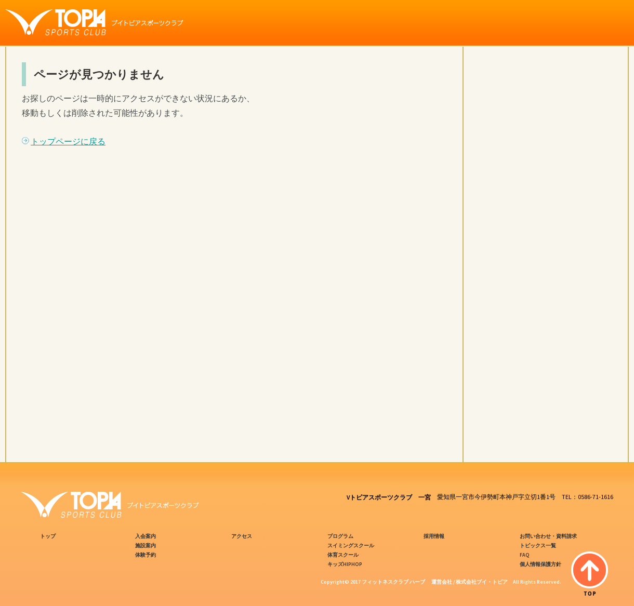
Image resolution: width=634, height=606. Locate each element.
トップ (48, 536)
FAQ (525, 554)
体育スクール (343, 554)
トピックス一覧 (538, 545)
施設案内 (145, 545)
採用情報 (434, 536)
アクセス (241, 536)
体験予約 (145, 554)
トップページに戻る (68, 141)
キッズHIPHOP (344, 564)
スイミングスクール (350, 545)
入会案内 (145, 536)
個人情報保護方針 (540, 564)
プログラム (340, 536)
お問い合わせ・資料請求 (548, 536)
